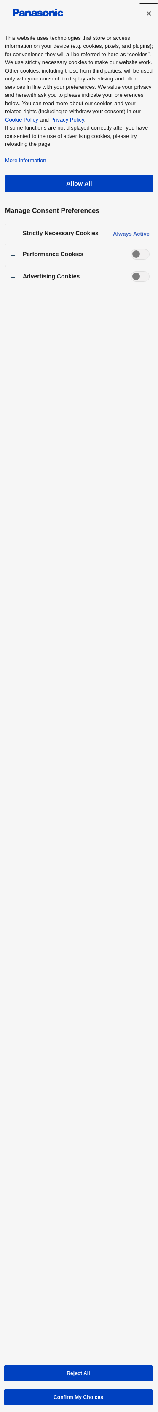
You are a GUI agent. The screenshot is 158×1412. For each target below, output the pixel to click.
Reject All (78, 1373)
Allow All (79, 183)
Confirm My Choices (78, 1397)
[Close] (148, 13)
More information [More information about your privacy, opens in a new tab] (25, 160)
